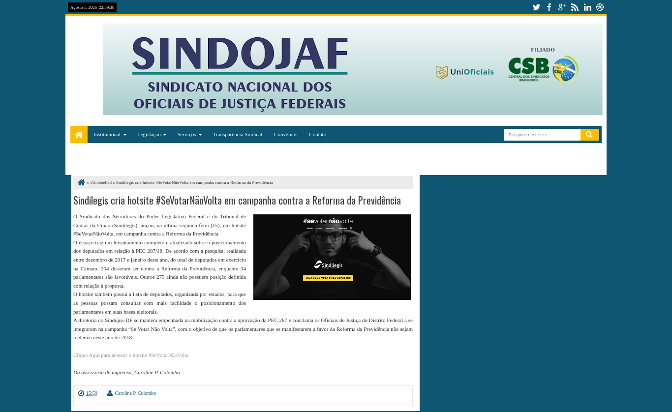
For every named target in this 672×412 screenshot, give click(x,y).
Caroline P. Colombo (135, 393)
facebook (549, 7)
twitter (536, 7)
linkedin (587, 7)
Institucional (107, 134)
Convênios (285, 134)
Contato (317, 134)
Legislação (149, 134)
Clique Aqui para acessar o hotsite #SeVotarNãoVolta (130, 355)
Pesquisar (589, 135)
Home (79, 134)
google (561, 7)
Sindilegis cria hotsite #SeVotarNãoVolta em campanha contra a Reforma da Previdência (237, 200)
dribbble (600, 7)
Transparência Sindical (238, 134)
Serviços (187, 134)
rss (574, 7)
